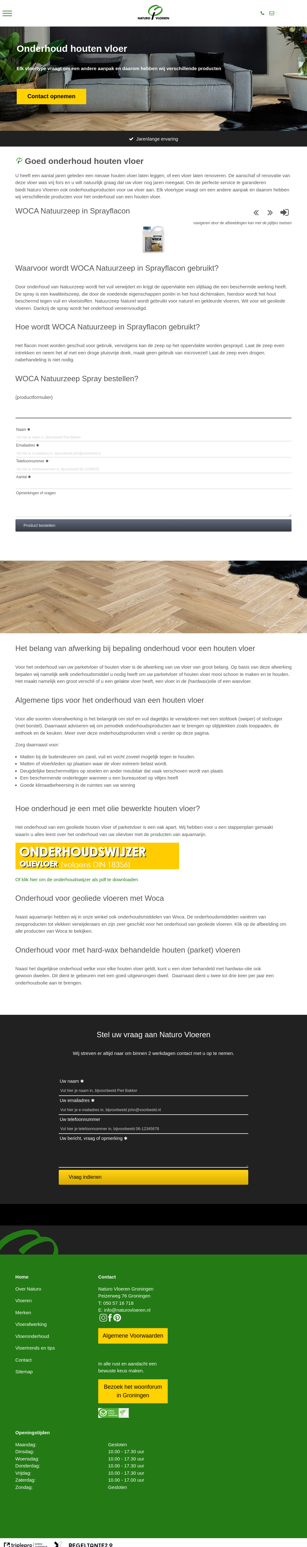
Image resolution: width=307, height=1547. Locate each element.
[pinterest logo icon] (117, 1319)
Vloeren (23, 1300)
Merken (23, 1312)
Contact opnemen (51, 96)
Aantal (21, 477)
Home (22, 1276)
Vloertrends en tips (35, 1348)
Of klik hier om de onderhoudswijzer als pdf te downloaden (76, 879)
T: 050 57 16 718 (116, 1303)
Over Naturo (28, 1288)
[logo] (153, 13)
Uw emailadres (75, 1100)
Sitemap (24, 1371)
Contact (23, 1360)
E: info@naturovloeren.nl (124, 1310)
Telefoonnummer (30, 461)
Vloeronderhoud (32, 1336)
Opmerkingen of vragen (36, 493)
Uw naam (69, 1081)
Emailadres (25, 445)
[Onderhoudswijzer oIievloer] (97, 867)
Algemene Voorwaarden (133, 1336)
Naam (21, 429)
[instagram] (103, 1319)
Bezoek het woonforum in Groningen (133, 1391)
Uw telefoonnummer (80, 1119)
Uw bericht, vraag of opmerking (91, 1138)
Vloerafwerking (31, 1324)
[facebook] (110, 1319)
